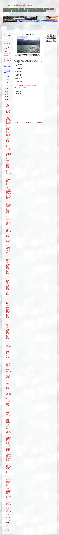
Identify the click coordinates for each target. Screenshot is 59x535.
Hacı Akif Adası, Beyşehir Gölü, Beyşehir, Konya (8, 256)
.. (28, 85)
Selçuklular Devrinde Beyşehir (8, 220)
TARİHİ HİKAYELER (7, 58)
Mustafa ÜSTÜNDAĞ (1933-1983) (8, 500)
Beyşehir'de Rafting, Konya (8, 391)
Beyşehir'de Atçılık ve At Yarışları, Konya (8, 397)
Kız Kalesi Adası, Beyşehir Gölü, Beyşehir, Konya (8, 310)
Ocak (7, 528)
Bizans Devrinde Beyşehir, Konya (8, 248)
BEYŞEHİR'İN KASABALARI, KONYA (8, 432)
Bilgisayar (5, 40)
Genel (5, 48)
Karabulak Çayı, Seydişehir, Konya (8, 488)
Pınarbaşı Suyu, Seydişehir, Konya (8, 484)
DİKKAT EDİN (6, 43)
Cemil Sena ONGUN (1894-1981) (8, 503)
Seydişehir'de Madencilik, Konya (8, 446)
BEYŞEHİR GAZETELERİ (8, 102)
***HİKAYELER (6, 35)
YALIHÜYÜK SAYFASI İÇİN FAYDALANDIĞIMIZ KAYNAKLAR (8, 191)
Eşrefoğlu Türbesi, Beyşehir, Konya (8, 162)
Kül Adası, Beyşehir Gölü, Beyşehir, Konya (8, 342)
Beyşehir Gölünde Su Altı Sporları (8, 414)
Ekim (7, 514)
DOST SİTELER (39, 9)
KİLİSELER (5, 52)
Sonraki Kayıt (17, 122)
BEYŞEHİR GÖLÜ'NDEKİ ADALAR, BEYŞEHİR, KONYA (8, 347)
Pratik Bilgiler (6, 55)
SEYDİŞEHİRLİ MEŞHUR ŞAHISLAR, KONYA (8, 507)
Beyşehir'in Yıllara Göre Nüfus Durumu (8, 180)
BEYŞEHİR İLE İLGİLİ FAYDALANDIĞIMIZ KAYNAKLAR (8, 231)
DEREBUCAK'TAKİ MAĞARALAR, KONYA (8, 365)
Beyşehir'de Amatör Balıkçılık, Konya (8, 408)
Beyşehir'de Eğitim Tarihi (8, 125)
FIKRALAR (5, 47)
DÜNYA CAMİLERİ (13, 9)
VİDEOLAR (46, 9)
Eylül (7, 516)
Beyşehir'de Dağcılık (8, 412)
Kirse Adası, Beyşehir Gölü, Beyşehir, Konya (8, 315)
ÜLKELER (21, 9)
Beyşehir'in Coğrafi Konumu (7, 187)
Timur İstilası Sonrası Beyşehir (8, 201)
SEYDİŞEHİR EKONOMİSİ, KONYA (8, 442)
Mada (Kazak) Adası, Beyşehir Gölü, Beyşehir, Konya (8, 298)
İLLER (52, 9)
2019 (6, 88)
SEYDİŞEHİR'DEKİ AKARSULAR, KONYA (8, 456)
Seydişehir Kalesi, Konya (8, 511)
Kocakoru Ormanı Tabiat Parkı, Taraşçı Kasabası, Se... (8, 476)
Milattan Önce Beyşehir (8, 238)
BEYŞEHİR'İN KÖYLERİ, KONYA (8, 429)
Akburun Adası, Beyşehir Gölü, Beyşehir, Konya (8, 321)
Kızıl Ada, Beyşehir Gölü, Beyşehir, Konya (8, 277)
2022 (6, 84)
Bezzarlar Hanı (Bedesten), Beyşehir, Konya (8, 170)
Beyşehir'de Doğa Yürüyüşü (8, 404)
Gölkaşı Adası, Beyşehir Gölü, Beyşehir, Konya (8, 266)
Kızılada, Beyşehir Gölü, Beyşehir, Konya (8, 326)
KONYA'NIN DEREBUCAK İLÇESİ (8, 368)
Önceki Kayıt (40, 122)
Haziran (7, 520)
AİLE (4, 39)
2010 (6, 531)
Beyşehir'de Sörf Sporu (8, 418)
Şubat (7, 526)
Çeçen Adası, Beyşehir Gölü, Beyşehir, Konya (8, 271)
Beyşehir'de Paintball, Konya (8, 387)
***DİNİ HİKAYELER (7, 33)
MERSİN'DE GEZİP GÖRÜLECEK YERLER (37, 11)
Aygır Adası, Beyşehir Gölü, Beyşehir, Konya (8, 282)
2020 (6, 87)
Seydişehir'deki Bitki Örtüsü (8, 452)
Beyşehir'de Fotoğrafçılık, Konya (8, 401)
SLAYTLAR (24, 11)
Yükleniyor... (6, 73)
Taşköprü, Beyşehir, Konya (8, 235)
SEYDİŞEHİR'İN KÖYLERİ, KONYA (8, 459)
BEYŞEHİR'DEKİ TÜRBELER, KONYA (8, 154)
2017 (6, 91)
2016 (6, 93)
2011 (6, 530)
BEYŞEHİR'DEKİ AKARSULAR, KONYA (8, 356)
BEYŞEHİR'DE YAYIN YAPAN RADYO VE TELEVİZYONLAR (8, 106)
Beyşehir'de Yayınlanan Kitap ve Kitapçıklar (8, 111)
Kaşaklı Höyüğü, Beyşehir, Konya (8, 227)
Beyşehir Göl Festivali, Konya (8, 183)
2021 (6, 85)
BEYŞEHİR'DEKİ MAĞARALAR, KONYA (8, 373)
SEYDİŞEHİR (22, 88)
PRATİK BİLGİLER (16, 11)
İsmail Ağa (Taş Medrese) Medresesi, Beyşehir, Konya (8, 150)
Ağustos (7, 517)
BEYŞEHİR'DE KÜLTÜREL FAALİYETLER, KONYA (8, 425)
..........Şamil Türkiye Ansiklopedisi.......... (20, 5)
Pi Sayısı (5, 54)
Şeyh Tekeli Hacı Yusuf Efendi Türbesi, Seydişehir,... (8, 471)
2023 (6, 82)
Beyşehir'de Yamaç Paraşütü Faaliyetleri (8, 421)
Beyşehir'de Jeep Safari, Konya (8, 376)
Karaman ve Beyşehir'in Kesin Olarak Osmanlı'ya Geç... (8, 196)
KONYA (18, 88)
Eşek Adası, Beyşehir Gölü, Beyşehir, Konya (8, 261)
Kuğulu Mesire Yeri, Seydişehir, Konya (8, 481)
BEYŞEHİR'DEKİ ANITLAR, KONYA (8, 131)
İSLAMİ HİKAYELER (7, 60)
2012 (6, 99)
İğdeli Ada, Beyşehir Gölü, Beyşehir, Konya (8, 304)
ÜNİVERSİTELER (7, 11)
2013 (6, 97)
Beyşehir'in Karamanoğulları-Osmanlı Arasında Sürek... (8, 205)
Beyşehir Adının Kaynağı (8, 241)
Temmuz (7, 519)
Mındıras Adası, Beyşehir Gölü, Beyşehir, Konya (8, 336)
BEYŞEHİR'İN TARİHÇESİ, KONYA (8, 251)
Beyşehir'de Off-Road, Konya (8, 394)
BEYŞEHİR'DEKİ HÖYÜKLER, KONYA (8, 223)
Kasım (7, 513)
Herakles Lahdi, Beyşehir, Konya (8, 128)
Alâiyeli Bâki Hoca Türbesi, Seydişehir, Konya (8, 467)
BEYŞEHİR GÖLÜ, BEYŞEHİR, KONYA (8, 352)
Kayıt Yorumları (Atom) (21, 124)
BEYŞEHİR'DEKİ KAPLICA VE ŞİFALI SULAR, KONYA (8, 175)
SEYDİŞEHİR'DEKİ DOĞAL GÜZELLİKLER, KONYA (8, 492)
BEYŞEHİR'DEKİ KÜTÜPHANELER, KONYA (8, 122)
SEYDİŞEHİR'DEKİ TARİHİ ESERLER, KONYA (8, 439)
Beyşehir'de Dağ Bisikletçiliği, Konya (8, 380)
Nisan (7, 523)
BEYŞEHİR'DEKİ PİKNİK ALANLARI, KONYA (8, 360)
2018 (6, 90)
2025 (6, 79)
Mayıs (7, 522)
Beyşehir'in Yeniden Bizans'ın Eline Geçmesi (8, 216)
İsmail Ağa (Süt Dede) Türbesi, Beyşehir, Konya (8, 144)
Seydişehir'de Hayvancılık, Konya (8, 449)
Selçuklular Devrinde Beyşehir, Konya (8, 244)
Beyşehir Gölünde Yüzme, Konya (7, 384)
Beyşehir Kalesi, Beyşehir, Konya (8, 157)
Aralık (7, 100)
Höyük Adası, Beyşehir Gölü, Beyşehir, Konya (8, 331)
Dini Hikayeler (6, 42)
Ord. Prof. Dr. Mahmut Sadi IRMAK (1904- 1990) (8, 496)
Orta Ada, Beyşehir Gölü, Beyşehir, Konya (8, 292)
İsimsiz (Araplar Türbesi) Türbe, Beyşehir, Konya (8, 139)
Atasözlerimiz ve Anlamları (6, 37)
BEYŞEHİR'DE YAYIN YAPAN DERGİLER (8, 118)
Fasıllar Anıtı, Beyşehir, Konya (8, 135)
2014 (6, 96)
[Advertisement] (24, 27)
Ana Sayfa (6, 9)
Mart (6, 525)
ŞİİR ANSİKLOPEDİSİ (29, 9)
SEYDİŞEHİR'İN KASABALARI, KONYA (8, 463)
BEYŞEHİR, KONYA (8, 435)
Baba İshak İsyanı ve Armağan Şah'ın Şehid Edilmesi (8, 210)
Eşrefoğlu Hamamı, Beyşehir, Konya (8, 166)
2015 (6, 94)
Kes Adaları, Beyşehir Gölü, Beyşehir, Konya (8, 287)
